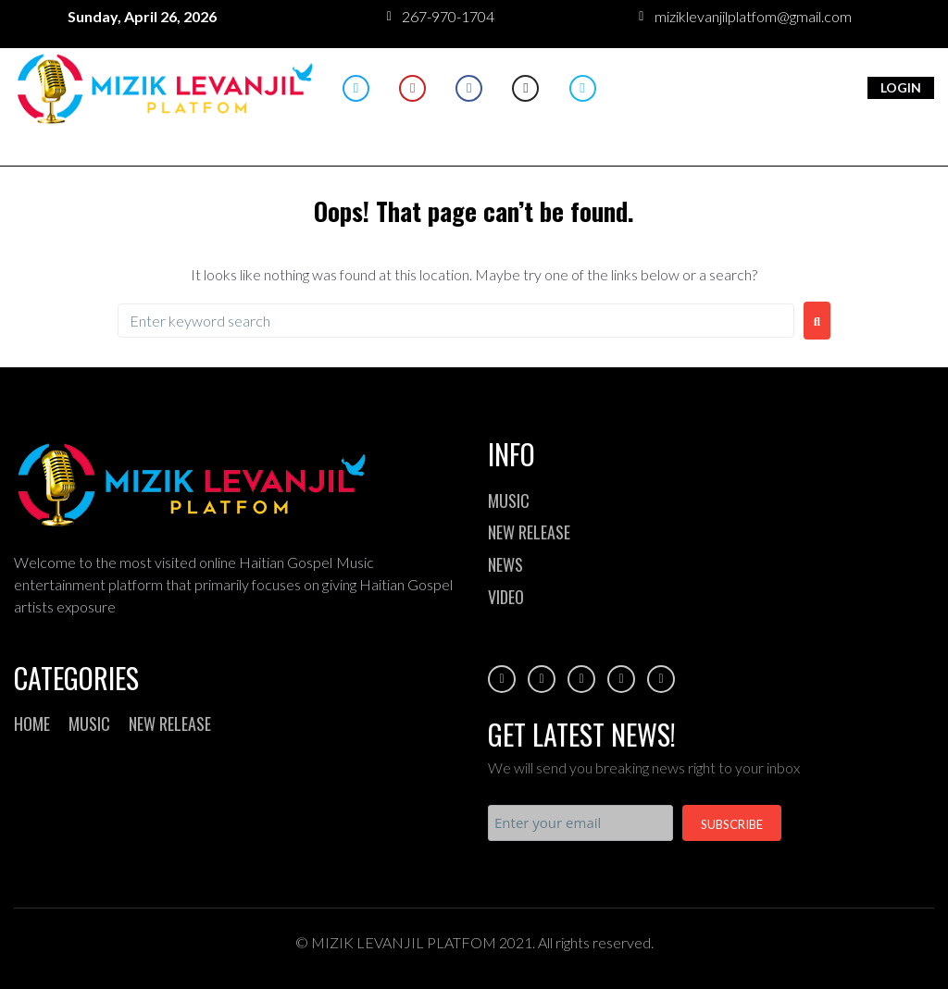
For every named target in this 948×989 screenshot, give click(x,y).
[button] (474, 131)
